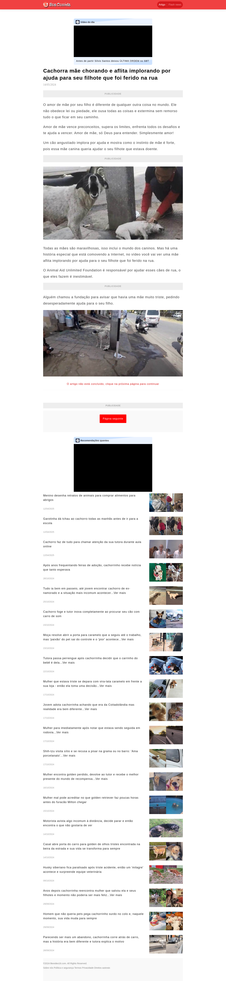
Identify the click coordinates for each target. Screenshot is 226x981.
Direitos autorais (102, 968)
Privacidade (88, 968)
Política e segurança (64, 968)
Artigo (162, 4)
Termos (77, 968)
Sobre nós (48, 968)
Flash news (175, 4)
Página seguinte (113, 418)
